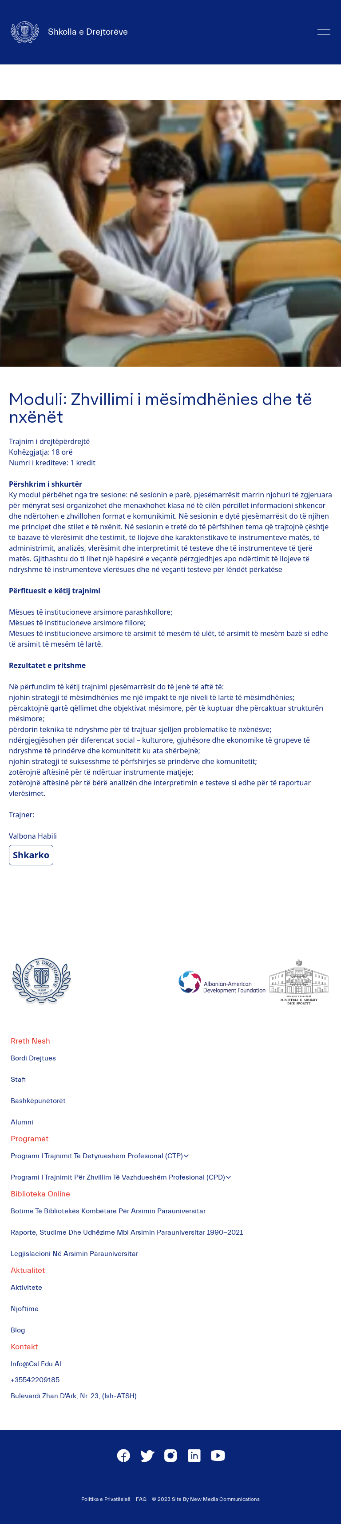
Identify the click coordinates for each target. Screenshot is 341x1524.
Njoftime (25, 1309)
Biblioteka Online (40, 1194)
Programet (29, 1139)
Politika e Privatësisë (106, 1499)
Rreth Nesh (30, 1041)
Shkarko (31, 855)
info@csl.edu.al (36, 1364)
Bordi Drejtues (33, 1058)
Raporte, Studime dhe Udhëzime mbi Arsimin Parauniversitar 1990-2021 (127, 1232)
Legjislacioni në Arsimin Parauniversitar (74, 1254)
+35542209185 (35, 1380)
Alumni (22, 1122)
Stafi (18, 1080)
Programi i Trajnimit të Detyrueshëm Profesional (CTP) (97, 1156)
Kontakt (24, 1347)
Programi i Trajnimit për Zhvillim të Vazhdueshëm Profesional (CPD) (118, 1177)
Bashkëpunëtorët (38, 1101)
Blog (18, 1330)
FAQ (141, 1499)
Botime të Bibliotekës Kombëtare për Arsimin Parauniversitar (108, 1211)
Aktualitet (28, 1270)
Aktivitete (26, 1288)
